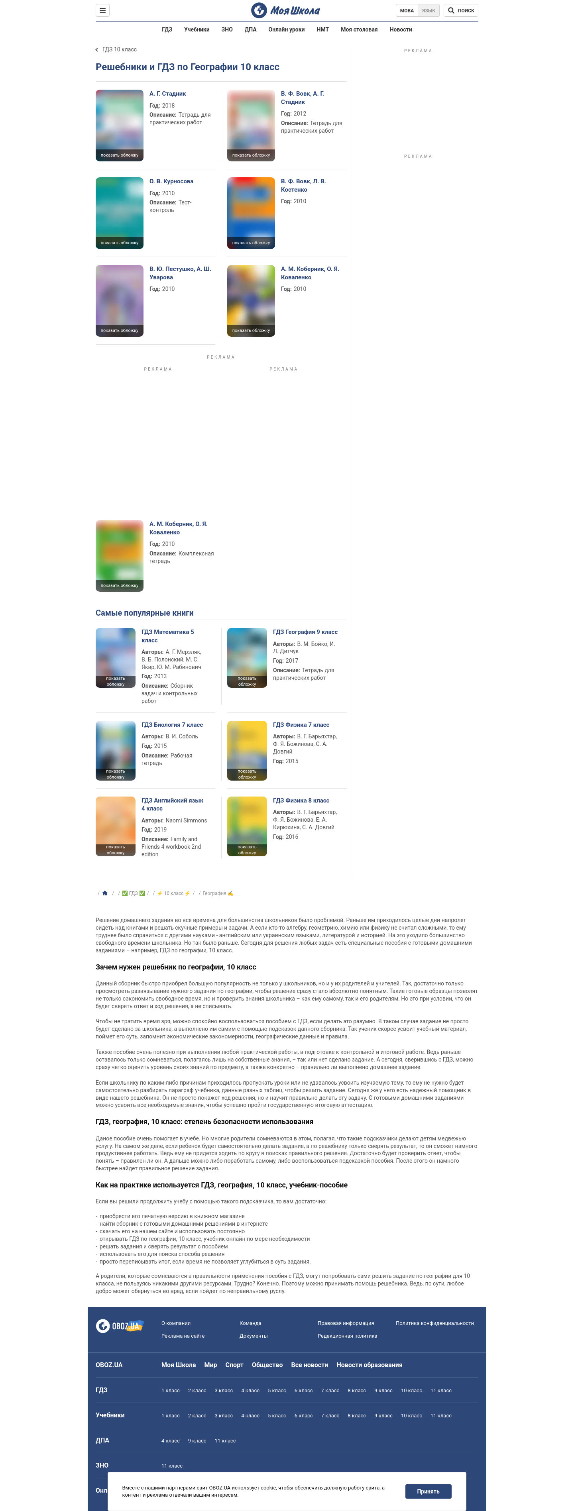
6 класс (304, 1390)
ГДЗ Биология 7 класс (172, 724)
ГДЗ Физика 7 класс (301, 724)
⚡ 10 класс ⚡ (174, 893)
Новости (401, 29)
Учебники (197, 29)
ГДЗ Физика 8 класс (301, 800)
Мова (407, 11)
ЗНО (227, 29)
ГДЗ (167, 29)
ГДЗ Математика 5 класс (168, 636)
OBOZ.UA (109, 1365)
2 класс (197, 1390)
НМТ (323, 29)
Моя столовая (359, 29)
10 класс (411, 1390)
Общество (267, 1365)
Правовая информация (346, 1323)
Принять (428, 1491)
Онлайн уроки (287, 29)
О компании (176, 1323)
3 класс (224, 1390)
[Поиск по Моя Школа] (461, 10)
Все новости (309, 1365)
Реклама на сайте (182, 1336)
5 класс (277, 1390)
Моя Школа (178, 1365)
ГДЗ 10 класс (119, 49)
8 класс (357, 1390)
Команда (250, 1323)
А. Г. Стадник (167, 93)
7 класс (330, 1390)
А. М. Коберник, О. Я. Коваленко (310, 273)
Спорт (235, 1365)
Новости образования (369, 1365)
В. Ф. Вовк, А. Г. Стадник (302, 97)
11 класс (441, 1390)
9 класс (383, 1390)
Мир (210, 1365)
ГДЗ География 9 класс (305, 632)
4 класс (250, 1390)
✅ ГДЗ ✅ (133, 893)
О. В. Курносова (171, 181)
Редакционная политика (347, 1336)
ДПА (251, 29)
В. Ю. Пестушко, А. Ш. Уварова (180, 273)
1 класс (170, 1390)
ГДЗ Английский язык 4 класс (172, 804)
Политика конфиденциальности (435, 1323)
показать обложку (119, 155)
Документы (254, 1336)
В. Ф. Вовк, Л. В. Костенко (303, 185)
